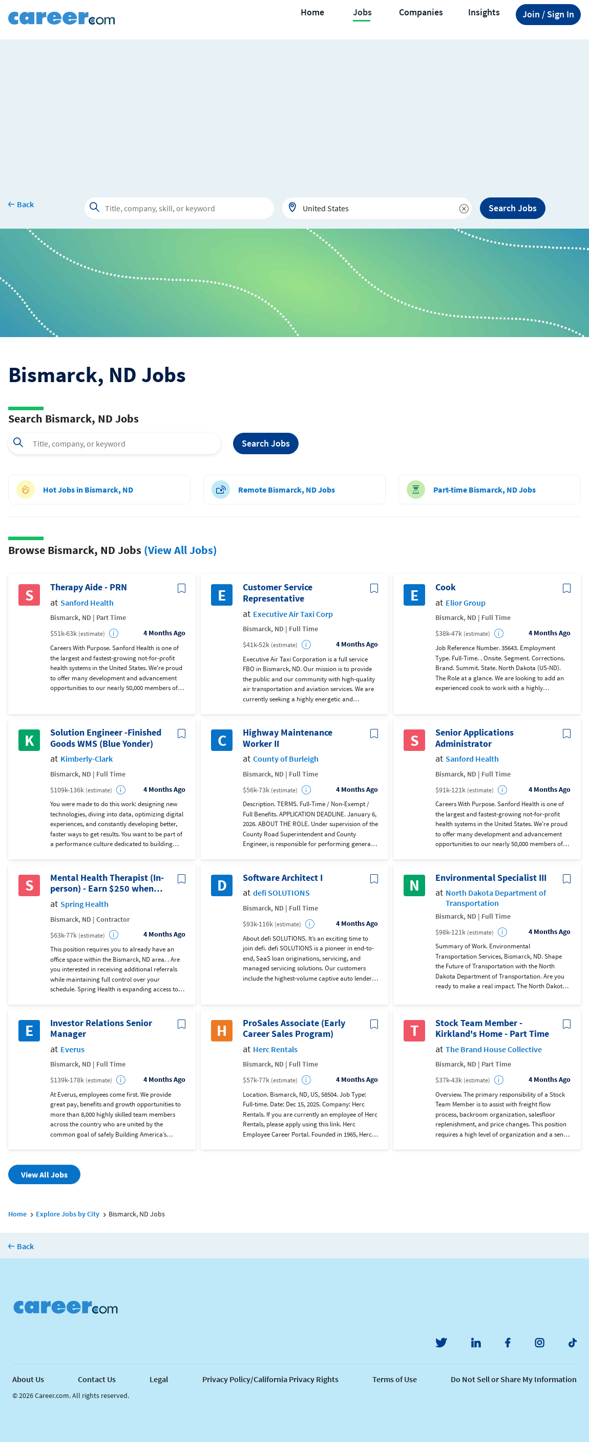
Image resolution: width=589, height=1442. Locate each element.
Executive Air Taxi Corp (293, 614)
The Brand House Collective (494, 1049)
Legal (159, 1379)
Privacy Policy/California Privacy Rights (270, 1379)
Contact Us (97, 1379)
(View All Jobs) (180, 550)
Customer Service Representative (277, 593)
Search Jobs (513, 208)
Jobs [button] (362, 12)
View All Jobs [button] (44, 1174)
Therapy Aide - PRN (88, 587)
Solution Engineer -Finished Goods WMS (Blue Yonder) (105, 738)
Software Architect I (283, 877)
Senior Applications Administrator (474, 738)
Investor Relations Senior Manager (101, 1028)
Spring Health (84, 904)
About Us (28, 1379)
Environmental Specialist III (490, 877)
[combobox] (377, 208)
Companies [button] (421, 12)
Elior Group (466, 603)
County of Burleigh (286, 759)
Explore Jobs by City (67, 1213)
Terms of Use (394, 1379)
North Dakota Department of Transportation (496, 897)
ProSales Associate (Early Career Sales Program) (294, 1028)
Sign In (548, 14)
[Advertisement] (294, 111)
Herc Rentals (275, 1049)
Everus (72, 1049)
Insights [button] (484, 12)
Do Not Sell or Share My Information (514, 1379)
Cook (445, 587)
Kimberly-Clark (86, 759)
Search (266, 444)
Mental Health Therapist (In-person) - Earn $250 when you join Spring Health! (107, 883)
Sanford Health (87, 603)
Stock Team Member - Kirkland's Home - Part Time (492, 1028)
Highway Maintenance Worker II (287, 738)
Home (312, 12)
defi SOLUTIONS (281, 893)
